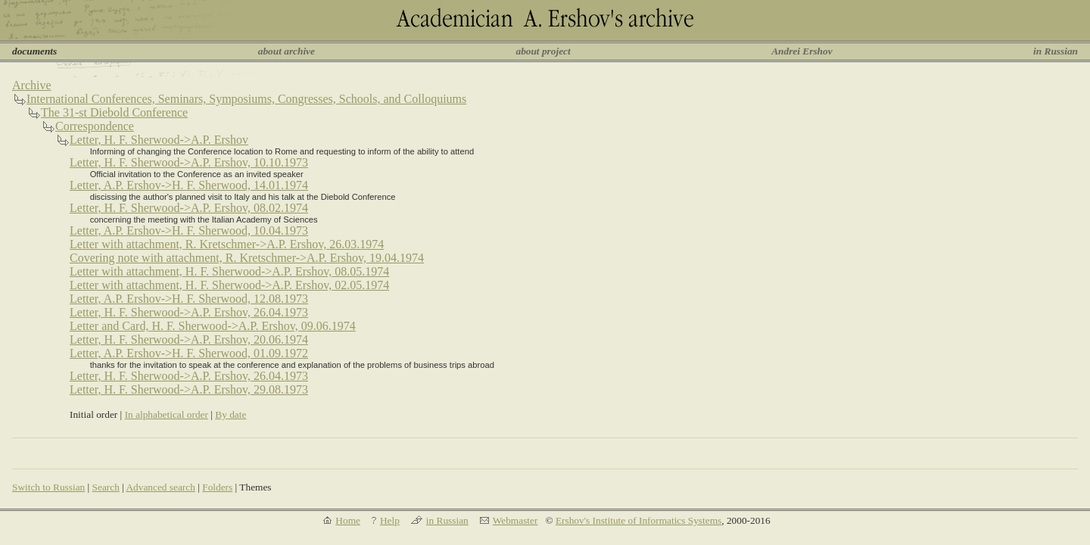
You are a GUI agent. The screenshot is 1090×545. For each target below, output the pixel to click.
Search (106, 487)
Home (347, 520)
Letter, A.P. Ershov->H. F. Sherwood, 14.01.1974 (189, 185)
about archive (286, 51)
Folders (217, 487)
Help (390, 520)
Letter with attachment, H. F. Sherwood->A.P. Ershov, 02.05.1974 (229, 285)
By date (230, 414)
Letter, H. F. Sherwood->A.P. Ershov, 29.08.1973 (189, 389)
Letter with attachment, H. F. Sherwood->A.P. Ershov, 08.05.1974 (229, 271)
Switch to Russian (48, 487)
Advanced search (160, 487)
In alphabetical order (166, 414)
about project (542, 51)
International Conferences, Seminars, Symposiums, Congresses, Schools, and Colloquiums (246, 98)
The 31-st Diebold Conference (114, 112)
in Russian (1055, 51)
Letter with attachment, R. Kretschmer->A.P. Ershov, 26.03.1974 (227, 244)
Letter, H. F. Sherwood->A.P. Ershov (159, 139)
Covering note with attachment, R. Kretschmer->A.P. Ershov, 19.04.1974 (247, 257)
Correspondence (94, 126)
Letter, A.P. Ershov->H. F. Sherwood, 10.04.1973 (189, 230)
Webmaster (515, 520)
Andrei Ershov (801, 51)
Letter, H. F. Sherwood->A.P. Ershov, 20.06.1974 (189, 339)
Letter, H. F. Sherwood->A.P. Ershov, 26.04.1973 (189, 312)
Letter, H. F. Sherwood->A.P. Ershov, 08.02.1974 (189, 207)
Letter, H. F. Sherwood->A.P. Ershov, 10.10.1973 (189, 162)
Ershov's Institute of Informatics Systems (638, 520)
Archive (31, 85)
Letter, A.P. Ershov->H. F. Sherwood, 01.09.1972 (189, 353)
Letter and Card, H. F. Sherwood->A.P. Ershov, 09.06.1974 (213, 325)
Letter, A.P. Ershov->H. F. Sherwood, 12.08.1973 (189, 298)
